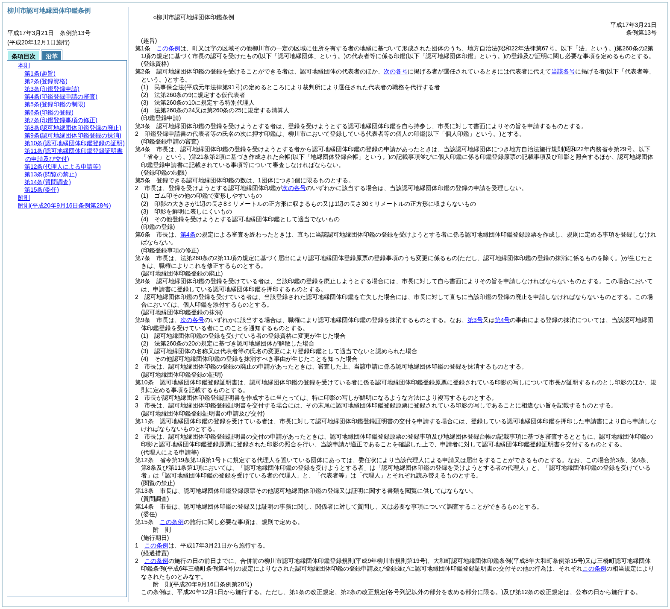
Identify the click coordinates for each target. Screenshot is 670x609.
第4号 (502, 319)
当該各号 (563, 71)
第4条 (188, 234)
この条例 (168, 48)
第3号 (475, 319)
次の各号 (396, 71)
